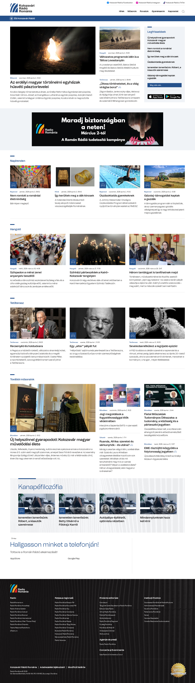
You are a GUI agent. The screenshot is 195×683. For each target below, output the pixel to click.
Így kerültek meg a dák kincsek (164, 56)
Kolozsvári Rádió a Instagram (148, 2)
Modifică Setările (76, 667)
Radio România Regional (109, 621)
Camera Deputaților (151, 618)
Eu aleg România (106, 624)
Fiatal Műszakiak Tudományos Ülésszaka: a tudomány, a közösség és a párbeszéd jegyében (164, 410)
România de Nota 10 (107, 627)
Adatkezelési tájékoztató (52, 667)
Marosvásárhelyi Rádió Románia (67, 637)
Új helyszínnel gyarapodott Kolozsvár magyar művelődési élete (164, 40)
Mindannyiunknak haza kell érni (158, 508)
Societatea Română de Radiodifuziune (158, 602)
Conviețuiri (104, 602)
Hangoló (103, 53)
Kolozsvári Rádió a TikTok (174, 2)
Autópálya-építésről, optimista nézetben (118, 508)
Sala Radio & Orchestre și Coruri (111, 654)
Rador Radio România (108, 644)
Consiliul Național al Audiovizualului (157, 621)
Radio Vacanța (60, 640)
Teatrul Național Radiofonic (20, 627)
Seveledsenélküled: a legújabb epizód (157, 335)
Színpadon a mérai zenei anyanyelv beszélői (38, 261)
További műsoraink (22, 379)
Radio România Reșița (63, 621)
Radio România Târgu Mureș (65, 624)
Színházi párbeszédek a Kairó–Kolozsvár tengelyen (97, 259)
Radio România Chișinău (19, 624)
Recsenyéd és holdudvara (38, 336)
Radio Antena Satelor (18, 609)
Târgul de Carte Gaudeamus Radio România (116, 605)
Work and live (104, 634)
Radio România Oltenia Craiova (66, 615)
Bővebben (14, 435)
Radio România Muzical (18, 615)
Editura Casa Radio (106, 609)
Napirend (13, 192)
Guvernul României (151, 609)
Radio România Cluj (62, 609)
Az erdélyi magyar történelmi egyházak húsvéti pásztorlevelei (52, 65)
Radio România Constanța (64, 612)
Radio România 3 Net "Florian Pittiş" (23, 621)
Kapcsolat (173, 11)
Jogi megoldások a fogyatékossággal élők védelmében (120, 407)
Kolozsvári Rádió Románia (64, 634)
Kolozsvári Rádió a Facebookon (120, 2)
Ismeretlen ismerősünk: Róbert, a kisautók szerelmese (164, 69)
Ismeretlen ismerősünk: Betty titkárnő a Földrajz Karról (77, 510)
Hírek (121, 11)
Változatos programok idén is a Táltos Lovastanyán (120, 50)
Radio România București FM (65, 605)
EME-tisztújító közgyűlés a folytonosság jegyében (164, 451)
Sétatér (102, 437)
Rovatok (144, 11)
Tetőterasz (104, 80)
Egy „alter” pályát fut (97, 333)
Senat (146, 615)
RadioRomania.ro (16, 602)
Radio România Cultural (18, 612)
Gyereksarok (158, 11)
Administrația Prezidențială (154, 605)
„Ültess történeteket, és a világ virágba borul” (120, 90)
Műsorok (132, 11)
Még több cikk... (156, 85)
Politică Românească (107, 615)
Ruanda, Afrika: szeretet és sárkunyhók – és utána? (120, 453)
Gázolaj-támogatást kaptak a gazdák (164, 77)
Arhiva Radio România (108, 612)
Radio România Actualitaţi (19, 605)
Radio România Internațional (20, 618)
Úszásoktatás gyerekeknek (164, 62)
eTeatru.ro (13, 631)
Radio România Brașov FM (64, 602)
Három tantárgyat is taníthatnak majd (157, 261)
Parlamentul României (152, 612)
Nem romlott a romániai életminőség (164, 50)
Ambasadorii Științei (107, 631)
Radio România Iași (62, 618)
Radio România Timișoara (64, 627)
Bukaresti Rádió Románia (64, 631)
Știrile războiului (105, 618)
